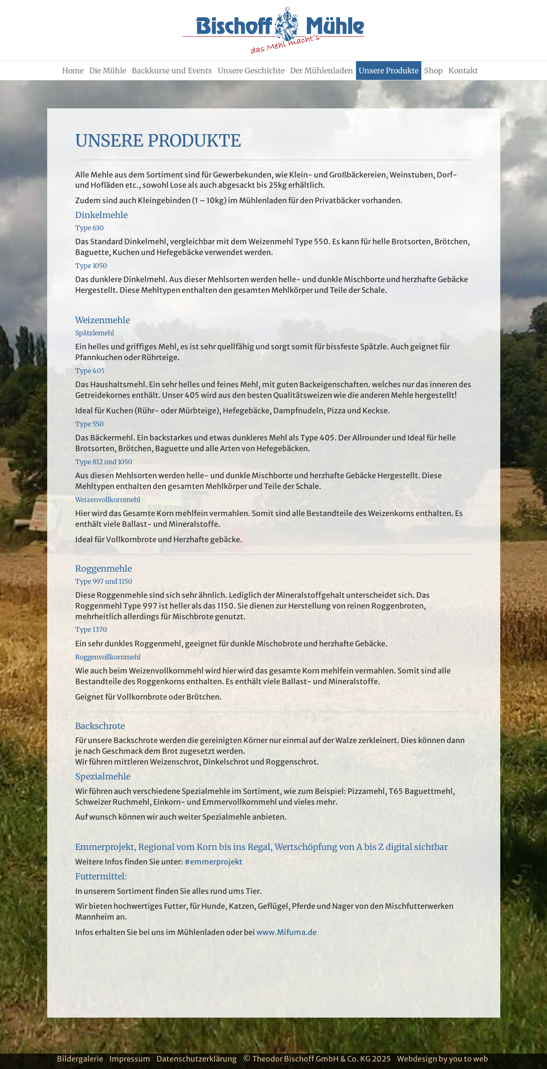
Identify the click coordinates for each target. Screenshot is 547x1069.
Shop (433, 70)
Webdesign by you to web (442, 1058)
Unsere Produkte (389, 70)
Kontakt (463, 70)
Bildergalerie (80, 1058)
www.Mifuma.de (286, 932)
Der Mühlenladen (321, 70)
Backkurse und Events (172, 70)
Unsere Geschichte (251, 70)
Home (73, 70)
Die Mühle (107, 70)
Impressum (129, 1058)
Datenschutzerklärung (196, 1058)
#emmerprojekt (213, 861)
